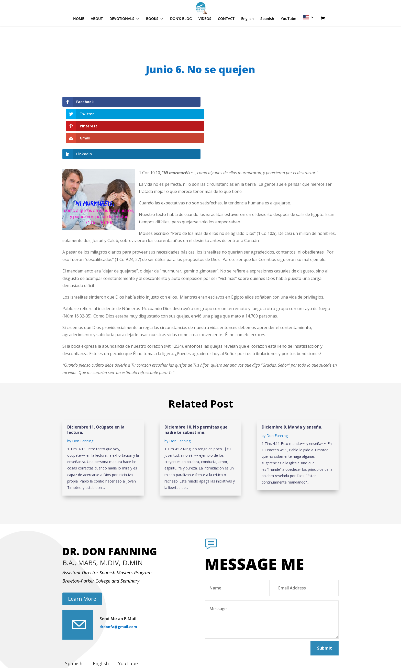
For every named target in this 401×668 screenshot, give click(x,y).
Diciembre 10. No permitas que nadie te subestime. (196, 393)
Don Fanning (82, 404)
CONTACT (226, 34)
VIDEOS (204, 34)
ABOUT (97, 34)
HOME (78, 34)
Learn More (82, 562)
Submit (324, 612)
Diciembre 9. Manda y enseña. (292, 390)
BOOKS (152, 34)
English (247, 34)
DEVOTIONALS (121, 34)
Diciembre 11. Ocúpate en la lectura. (96, 393)
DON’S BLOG (181, 34)
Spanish (267, 34)
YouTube (288, 34)
